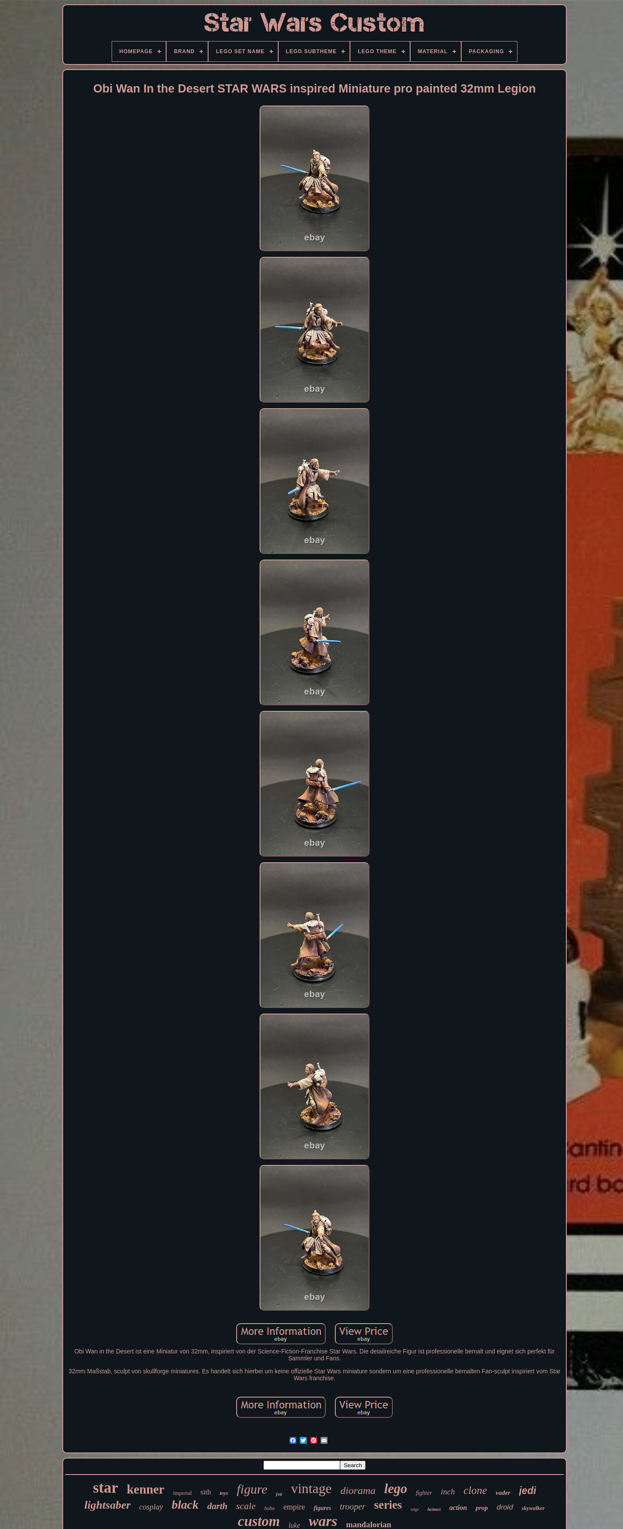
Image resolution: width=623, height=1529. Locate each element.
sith (205, 1492)
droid (505, 1507)
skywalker (533, 1508)
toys (224, 1493)
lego (395, 1488)
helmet (434, 1509)
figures (322, 1508)
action (458, 1507)
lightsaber (107, 1505)
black (185, 1504)
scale (246, 1505)
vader (503, 1492)
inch (448, 1491)
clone (475, 1490)
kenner (145, 1489)
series (388, 1504)
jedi (527, 1490)
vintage (311, 1488)
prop (481, 1507)
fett (279, 1494)
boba (269, 1508)
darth (217, 1506)
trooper (352, 1506)
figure (252, 1489)
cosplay (151, 1507)
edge (415, 1509)
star (105, 1487)
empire (294, 1507)
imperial (182, 1493)
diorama (358, 1490)
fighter (424, 1493)
